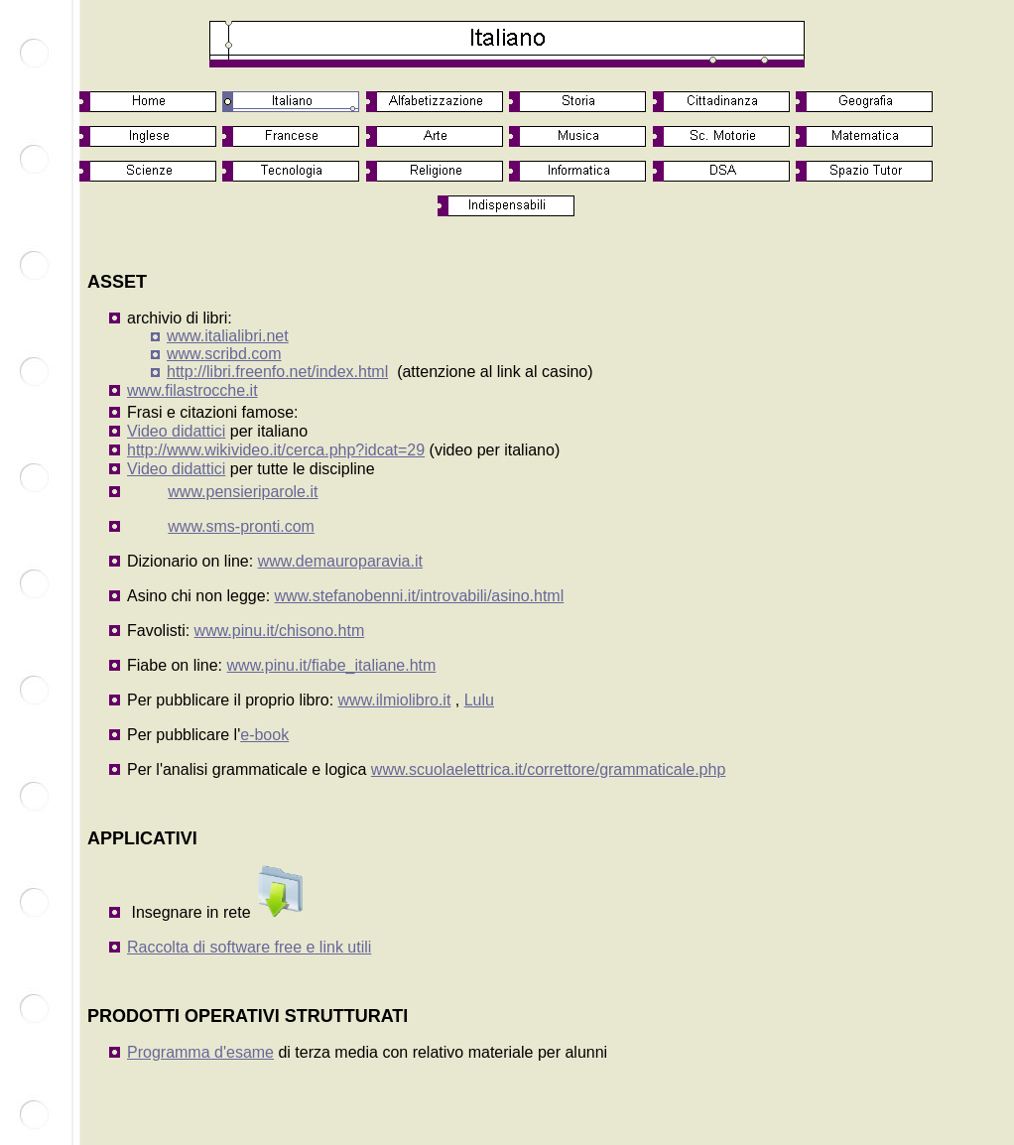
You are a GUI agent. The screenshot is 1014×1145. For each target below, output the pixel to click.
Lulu (479, 700)
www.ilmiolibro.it (394, 700)
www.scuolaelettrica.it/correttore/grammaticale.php (548, 769)
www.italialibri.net (228, 335)
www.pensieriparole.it (242, 491)
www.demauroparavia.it (340, 561)
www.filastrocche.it (192, 390)
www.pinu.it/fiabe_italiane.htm (332, 665)
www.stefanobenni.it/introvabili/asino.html (420, 595)
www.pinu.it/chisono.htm (279, 630)
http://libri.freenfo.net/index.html (277, 371)
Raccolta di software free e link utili (249, 947)
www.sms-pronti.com (241, 526)
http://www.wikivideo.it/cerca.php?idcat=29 (276, 450)
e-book (264, 734)
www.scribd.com (224, 353)
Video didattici (176, 431)
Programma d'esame (200, 1052)
